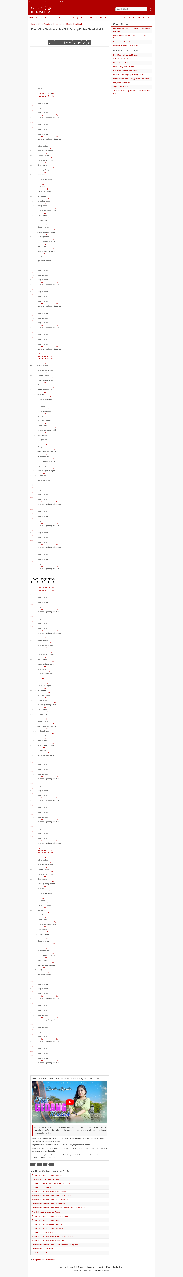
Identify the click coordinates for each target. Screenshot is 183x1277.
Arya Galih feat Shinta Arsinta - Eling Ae (46, 1179)
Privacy (80, 1267)
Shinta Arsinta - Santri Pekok (42, 1249)
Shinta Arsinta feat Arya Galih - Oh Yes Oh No (48, 1204)
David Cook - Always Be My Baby (125, 55)
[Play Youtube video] (69, 1102)
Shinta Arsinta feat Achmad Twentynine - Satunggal (51, 1183)
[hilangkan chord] (74, 42)
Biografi (100, 1267)
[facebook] (36, 1164)
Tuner (54, 2)
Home (31, 2)
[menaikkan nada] (58, 42)
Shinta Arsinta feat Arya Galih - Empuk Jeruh (48, 1228)
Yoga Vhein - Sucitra (120, 87)
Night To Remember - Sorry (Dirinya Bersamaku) (131, 79)
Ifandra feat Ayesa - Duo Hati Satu (125, 46)
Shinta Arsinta (44, 24)
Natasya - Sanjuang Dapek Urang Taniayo (128, 75)
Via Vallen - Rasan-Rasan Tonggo (125, 71)
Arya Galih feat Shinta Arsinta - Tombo (46, 1212)
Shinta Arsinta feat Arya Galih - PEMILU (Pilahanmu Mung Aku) (55, 1245)
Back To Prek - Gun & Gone (123, 42)
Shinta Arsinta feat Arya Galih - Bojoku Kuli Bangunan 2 (52, 1236)
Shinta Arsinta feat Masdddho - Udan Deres (48, 1224)
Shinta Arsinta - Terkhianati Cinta (44, 1232)
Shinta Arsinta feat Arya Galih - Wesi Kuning (48, 1240)
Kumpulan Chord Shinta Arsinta (45, 1260)
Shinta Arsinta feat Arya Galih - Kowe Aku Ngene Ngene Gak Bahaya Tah (58, 1208)
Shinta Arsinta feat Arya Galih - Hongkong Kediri (50, 1216)
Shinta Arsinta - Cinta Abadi (42, 1187)
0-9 (31, 17)
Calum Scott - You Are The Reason (126, 59)
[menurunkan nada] (51, 42)
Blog (108, 1267)
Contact (72, 1267)
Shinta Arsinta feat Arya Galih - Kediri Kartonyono (50, 1191)
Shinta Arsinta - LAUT (40, 1253)
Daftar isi (63, 2)
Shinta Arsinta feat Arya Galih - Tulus (45, 1220)
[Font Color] (89, 42)
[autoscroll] (67, 42)
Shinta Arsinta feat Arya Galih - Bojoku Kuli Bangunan (51, 1195)
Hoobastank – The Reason (123, 63)
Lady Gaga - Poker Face (122, 83)
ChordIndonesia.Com (101, 1270)
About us (63, 1267)
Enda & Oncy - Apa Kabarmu (123, 67)
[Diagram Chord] (79, 42)
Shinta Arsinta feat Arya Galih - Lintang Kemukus (50, 1200)
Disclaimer (90, 1267)
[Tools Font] (84, 42)
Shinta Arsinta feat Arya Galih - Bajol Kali (47, 1175)
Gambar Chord (118, 1267)
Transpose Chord (43, 2)
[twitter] (48, 1164)
